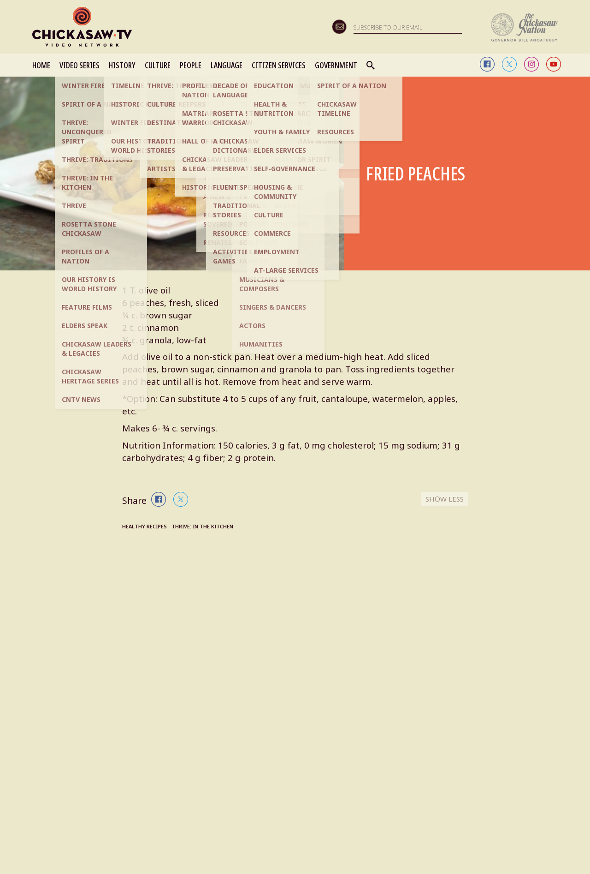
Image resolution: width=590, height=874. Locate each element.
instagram (531, 64)
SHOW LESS (443, 501)
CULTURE (158, 65)
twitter (509, 64)
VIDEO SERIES (79, 65)
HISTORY (122, 65)
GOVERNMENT (336, 65)
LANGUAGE (226, 65)
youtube (553, 64)
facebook (487, 64)
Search (371, 65)
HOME (41, 65)
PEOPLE (190, 65)
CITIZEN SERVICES (279, 65)
